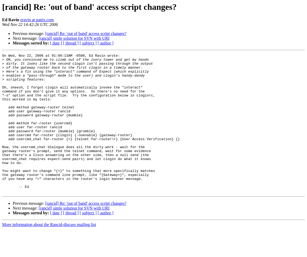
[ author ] (106, 43)
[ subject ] (88, 43)
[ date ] (56, 43)
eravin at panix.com (37, 19)
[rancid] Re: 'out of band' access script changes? (86, 33)
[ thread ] (71, 43)
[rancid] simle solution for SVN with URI (74, 38)
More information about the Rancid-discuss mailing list (49, 252)
